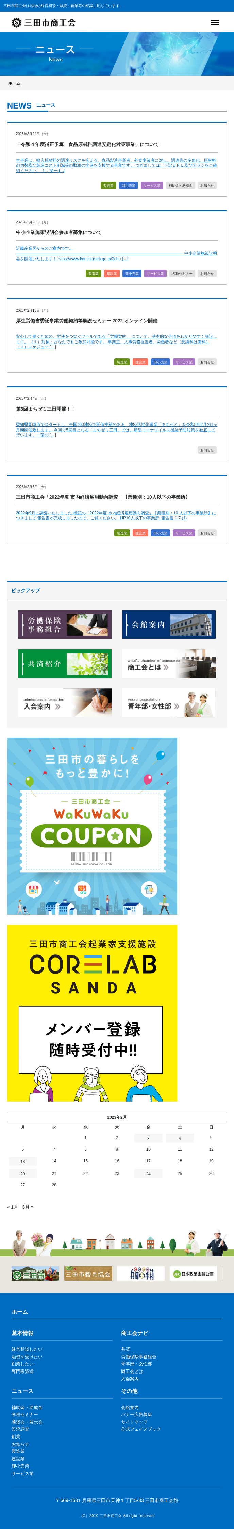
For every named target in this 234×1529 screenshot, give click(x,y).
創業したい (23, 1363)
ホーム (14, 83)
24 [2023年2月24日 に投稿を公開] (148, 1173)
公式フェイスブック (141, 1429)
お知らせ (207, 185)
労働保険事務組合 (138, 1356)
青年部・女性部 (136, 1363)
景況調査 (20, 1429)
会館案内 (130, 1407)
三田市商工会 (111, 1516)
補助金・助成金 (181, 185)
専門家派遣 (23, 1371)
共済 (125, 1349)
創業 (16, 1436)
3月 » (27, 1207)
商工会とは (132, 1371)
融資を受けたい (27, 1356)
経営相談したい (27, 1349)
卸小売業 (128, 185)
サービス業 (152, 185)
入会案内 (130, 1378)
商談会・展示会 (27, 1422)
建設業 (112, 274)
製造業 (108, 185)
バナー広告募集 (136, 1414)
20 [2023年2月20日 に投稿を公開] (22, 1173)
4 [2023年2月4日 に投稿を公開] (180, 1138)
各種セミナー (182, 274)
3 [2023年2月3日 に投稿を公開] (148, 1138)
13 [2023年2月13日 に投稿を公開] (22, 1161)
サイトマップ (134, 1422)
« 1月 (12, 1207)
